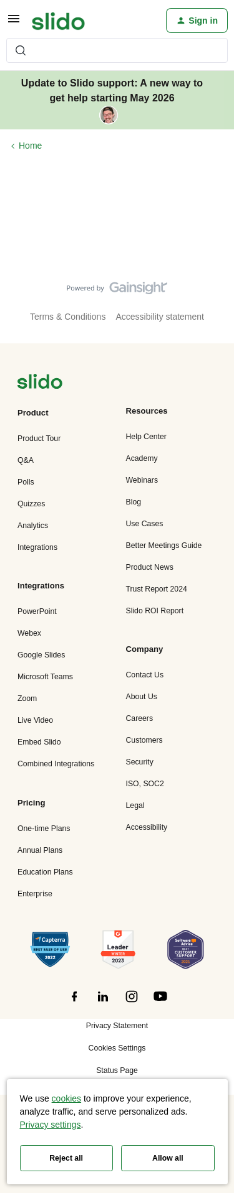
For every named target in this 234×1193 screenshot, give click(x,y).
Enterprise (34, 893)
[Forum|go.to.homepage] (58, 20)
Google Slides (41, 655)
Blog (134, 502)
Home (30, 146)
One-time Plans (43, 828)
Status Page (117, 1070)
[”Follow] (74, 1003)
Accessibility (147, 827)
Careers (140, 718)
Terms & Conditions (67, 317)
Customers (144, 740)
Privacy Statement (117, 1025)
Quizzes (31, 503)
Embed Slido (39, 742)
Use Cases (144, 523)
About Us (141, 696)
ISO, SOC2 (145, 783)
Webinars (142, 480)
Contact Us (145, 675)
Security (140, 762)
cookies (66, 1098)
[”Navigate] (39, 383)
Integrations (37, 547)
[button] (13, 23)
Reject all (66, 1158)
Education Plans (45, 872)
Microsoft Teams (45, 676)
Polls (25, 482)
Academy (142, 458)
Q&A (25, 460)
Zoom (27, 698)
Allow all (167, 1158)
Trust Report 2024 (156, 589)
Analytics (32, 525)
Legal (135, 805)
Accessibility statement (159, 317)
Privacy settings (50, 1125)
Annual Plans (39, 850)
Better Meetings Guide (164, 545)
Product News (149, 567)
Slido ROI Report (155, 610)
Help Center (146, 436)
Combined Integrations (55, 763)
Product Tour (39, 438)
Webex (29, 633)
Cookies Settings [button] (117, 1048)
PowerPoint (37, 611)
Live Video (35, 720)
